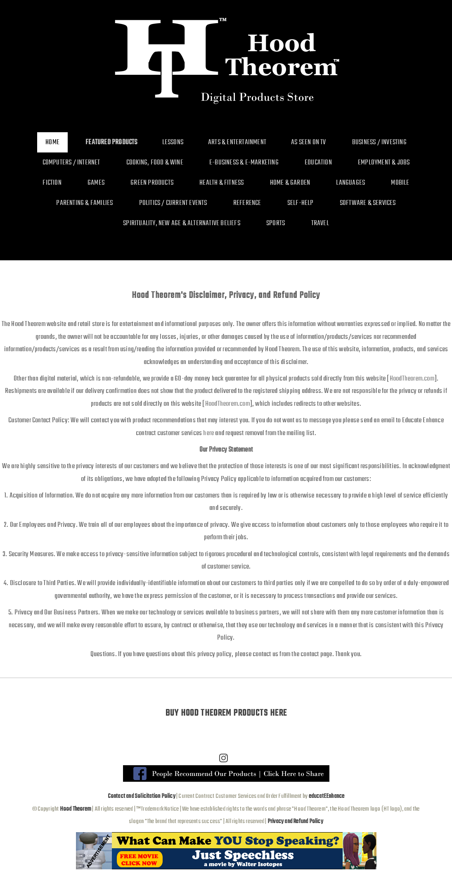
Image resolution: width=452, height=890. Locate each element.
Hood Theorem (75, 809)
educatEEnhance (327, 796)
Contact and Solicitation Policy (141, 796)
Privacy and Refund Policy (295, 821)
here (208, 433)
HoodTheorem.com (412, 378)
